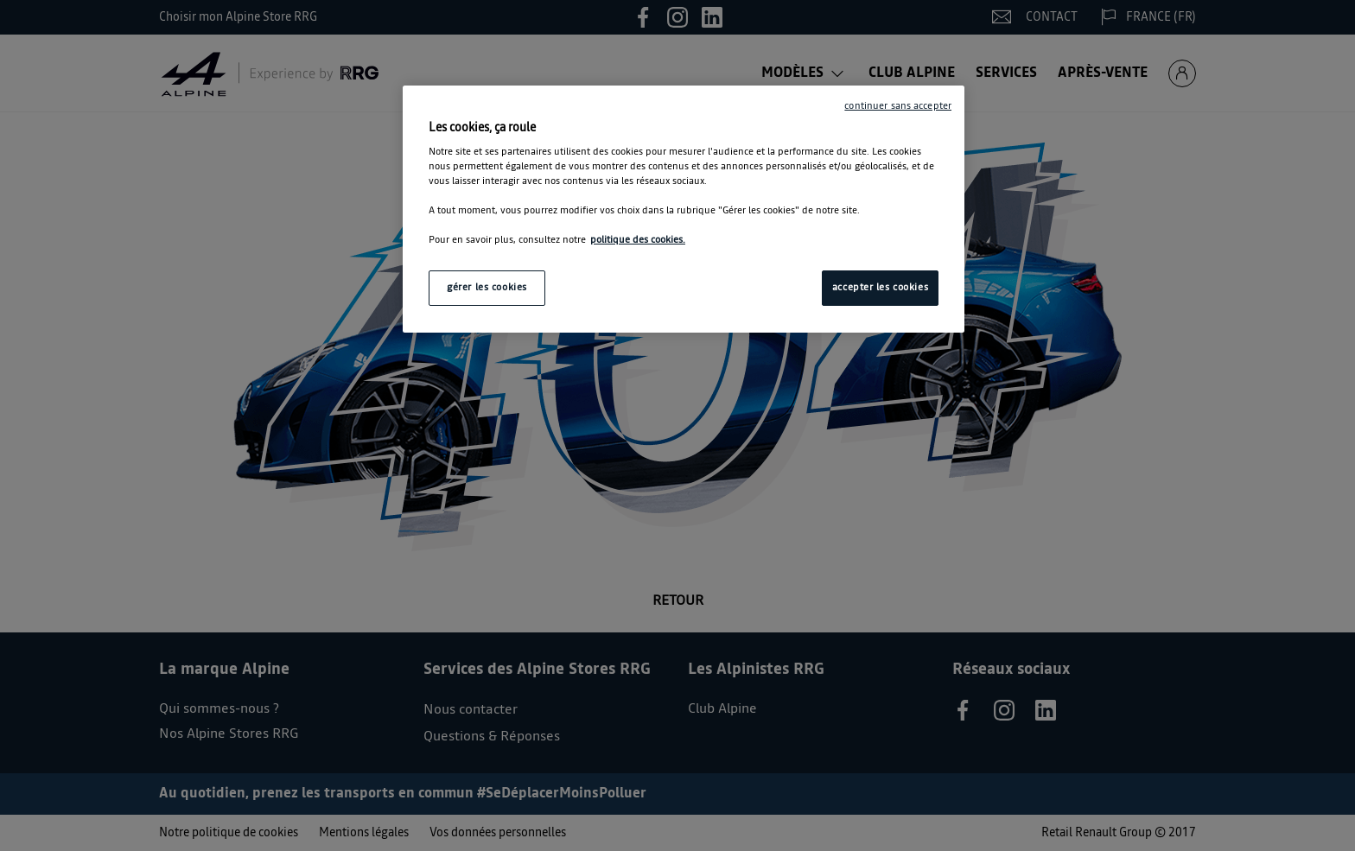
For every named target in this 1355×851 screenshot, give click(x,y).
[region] (683, 209)
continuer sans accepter (897, 106)
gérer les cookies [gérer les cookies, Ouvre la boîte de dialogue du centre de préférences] (487, 288)
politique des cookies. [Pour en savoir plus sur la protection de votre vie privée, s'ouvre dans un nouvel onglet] (637, 240)
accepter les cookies (880, 288)
